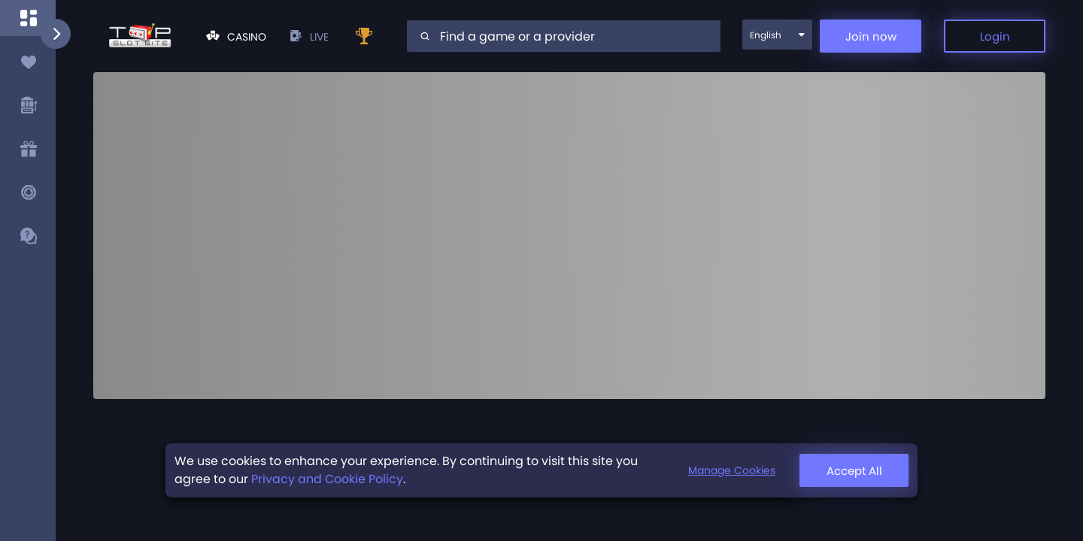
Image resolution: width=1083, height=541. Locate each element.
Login (995, 36)
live (309, 36)
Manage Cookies (848, 472)
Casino (236, 36)
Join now (870, 36)
